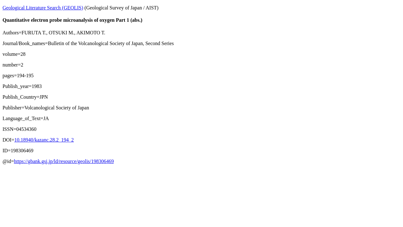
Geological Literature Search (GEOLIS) (43, 7)
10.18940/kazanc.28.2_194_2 (44, 140)
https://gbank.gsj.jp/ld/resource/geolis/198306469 (64, 161)
